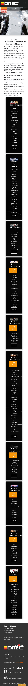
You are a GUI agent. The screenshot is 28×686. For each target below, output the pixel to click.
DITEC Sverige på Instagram (13, 678)
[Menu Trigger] (24, 3)
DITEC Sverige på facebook (13, 672)
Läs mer (14, 148)
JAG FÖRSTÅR (22, 685)
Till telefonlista (19, 662)
